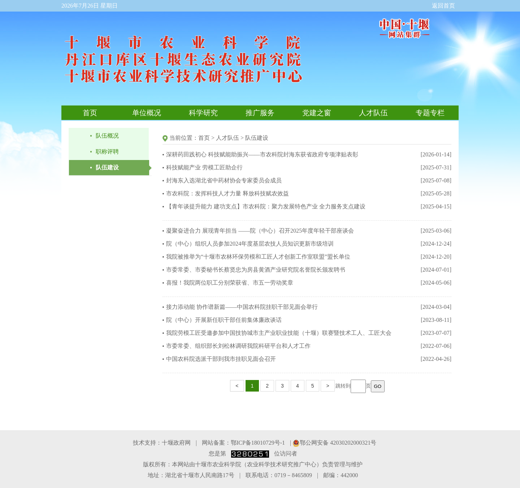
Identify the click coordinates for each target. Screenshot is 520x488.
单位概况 (146, 113)
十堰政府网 (176, 443)
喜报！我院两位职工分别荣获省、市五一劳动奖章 (229, 283)
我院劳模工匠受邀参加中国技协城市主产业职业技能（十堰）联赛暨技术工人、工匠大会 (278, 333)
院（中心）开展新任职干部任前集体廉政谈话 (224, 320)
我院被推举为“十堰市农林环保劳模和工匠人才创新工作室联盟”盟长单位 (258, 257)
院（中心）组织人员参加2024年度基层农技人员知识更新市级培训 (250, 244)
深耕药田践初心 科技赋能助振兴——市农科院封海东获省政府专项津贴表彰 (262, 154)
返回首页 (443, 6)
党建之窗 (316, 113)
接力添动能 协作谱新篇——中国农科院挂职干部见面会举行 (242, 307)
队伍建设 (107, 167)
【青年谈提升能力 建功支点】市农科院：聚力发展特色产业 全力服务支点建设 (265, 206)
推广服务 (260, 113)
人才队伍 (373, 113)
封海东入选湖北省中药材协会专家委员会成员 (224, 180)
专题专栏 (430, 113)
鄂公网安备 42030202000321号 (334, 443)
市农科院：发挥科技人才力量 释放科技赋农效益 (227, 193)
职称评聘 (107, 151)
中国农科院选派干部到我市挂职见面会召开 (221, 359)
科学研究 (203, 113)
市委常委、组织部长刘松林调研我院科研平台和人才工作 (238, 346)
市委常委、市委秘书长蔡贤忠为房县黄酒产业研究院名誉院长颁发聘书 (255, 270)
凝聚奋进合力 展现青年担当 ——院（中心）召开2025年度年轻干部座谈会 (260, 231)
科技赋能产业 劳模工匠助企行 (204, 167)
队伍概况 (107, 136)
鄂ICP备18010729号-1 (258, 443)
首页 (90, 113)
